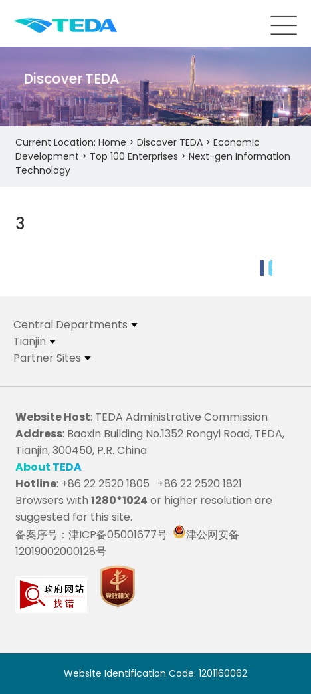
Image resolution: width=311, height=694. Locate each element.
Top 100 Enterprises (134, 156)
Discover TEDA (170, 142)
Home (112, 142)
